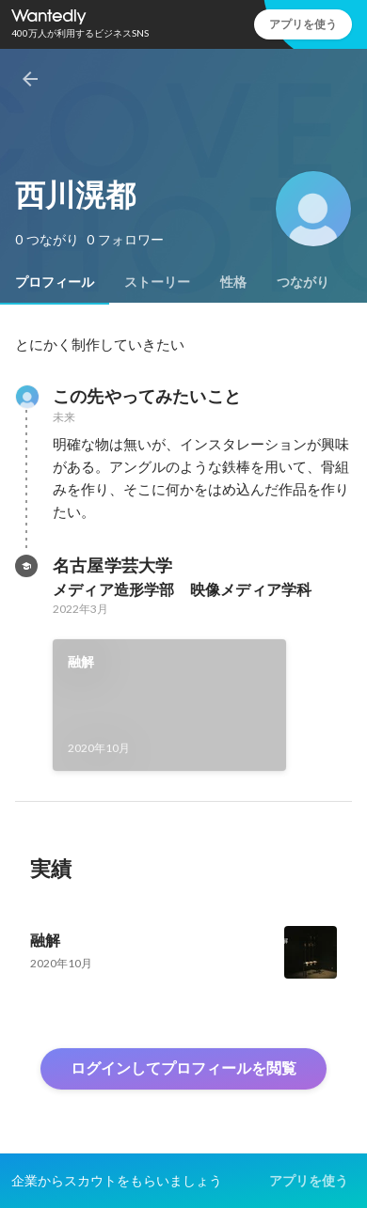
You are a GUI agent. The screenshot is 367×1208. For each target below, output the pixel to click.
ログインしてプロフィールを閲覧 (183, 1068)
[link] (169, 705)
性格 (233, 282)
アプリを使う (303, 24)
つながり (303, 282)
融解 (81, 661)
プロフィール (54, 282)
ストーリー (157, 282)
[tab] (54, 282)
